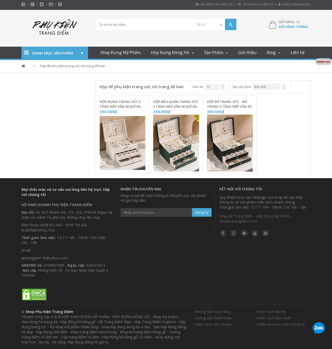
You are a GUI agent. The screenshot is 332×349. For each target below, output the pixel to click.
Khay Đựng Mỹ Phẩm (120, 52)
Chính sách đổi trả (271, 311)
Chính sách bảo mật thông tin (280, 324)
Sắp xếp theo (241, 87)
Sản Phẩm (213, 52)
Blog (271, 52)
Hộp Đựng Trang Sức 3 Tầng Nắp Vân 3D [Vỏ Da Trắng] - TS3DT (120, 104)
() (298, 22)
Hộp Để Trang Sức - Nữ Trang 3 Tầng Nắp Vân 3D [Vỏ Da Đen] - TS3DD (229, 104)
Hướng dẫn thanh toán (213, 318)
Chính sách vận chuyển (213, 324)
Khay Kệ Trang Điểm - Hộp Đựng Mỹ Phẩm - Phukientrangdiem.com (255, 219)
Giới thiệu (247, 52)
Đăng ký (201, 212)
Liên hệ (298, 52)
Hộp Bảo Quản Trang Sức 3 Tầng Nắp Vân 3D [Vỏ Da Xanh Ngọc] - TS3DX (176, 104)
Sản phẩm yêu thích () (214, 4)
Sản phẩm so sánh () (255, 4)
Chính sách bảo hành (273, 318)
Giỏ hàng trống (293, 26)
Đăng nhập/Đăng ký (294, 4)
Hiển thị (198, 87)
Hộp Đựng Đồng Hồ (170, 52)
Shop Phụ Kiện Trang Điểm (49, 311)
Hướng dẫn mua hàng (212, 311)
